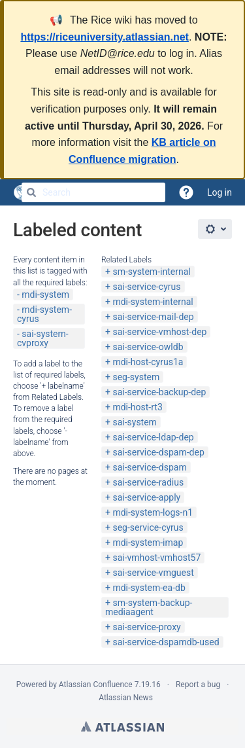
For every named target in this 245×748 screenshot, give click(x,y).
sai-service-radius (148, 482)
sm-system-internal (151, 271)
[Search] (31, 192)
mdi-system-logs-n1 (152, 512)
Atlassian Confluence (96, 684)
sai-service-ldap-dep (152, 437)
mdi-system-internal (152, 301)
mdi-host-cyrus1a (147, 362)
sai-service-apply (146, 497)
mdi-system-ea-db (148, 587)
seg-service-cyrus (147, 527)
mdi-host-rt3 (137, 407)
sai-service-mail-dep (152, 317)
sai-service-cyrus (146, 286)
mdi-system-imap (147, 542)
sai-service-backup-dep (159, 392)
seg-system (135, 377)
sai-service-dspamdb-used (165, 642)
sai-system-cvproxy (43, 338)
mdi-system (45, 294)
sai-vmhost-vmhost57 (156, 557)
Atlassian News (126, 697)
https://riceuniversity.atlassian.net (104, 37)
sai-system (134, 422)
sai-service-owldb (147, 347)
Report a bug (198, 684)
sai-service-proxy (146, 627)
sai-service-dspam (149, 467)
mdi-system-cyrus (44, 314)
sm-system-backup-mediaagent (148, 607)
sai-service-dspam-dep (158, 452)
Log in (219, 192)
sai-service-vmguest (152, 572)
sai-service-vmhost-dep (159, 332)
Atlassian (122, 726)
